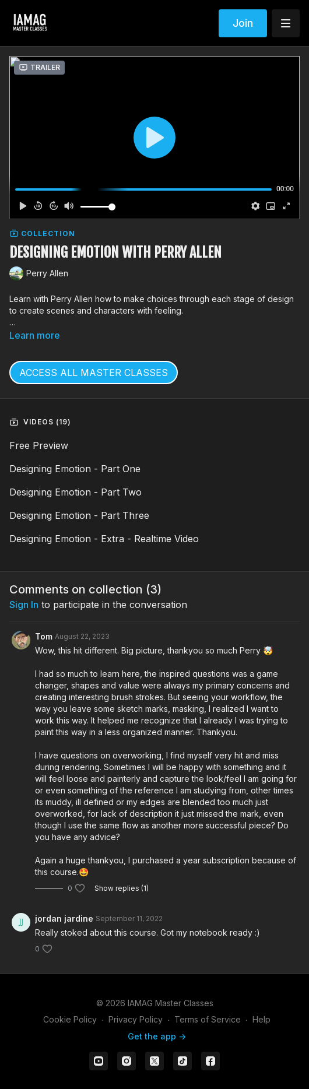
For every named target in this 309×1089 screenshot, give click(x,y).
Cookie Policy (70, 1019)
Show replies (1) (121, 888)
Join (243, 23)
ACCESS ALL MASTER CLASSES (93, 372)
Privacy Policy (135, 1019)
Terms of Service (207, 1019)
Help (261, 1019)
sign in (23, 604)
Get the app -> (157, 1036)
